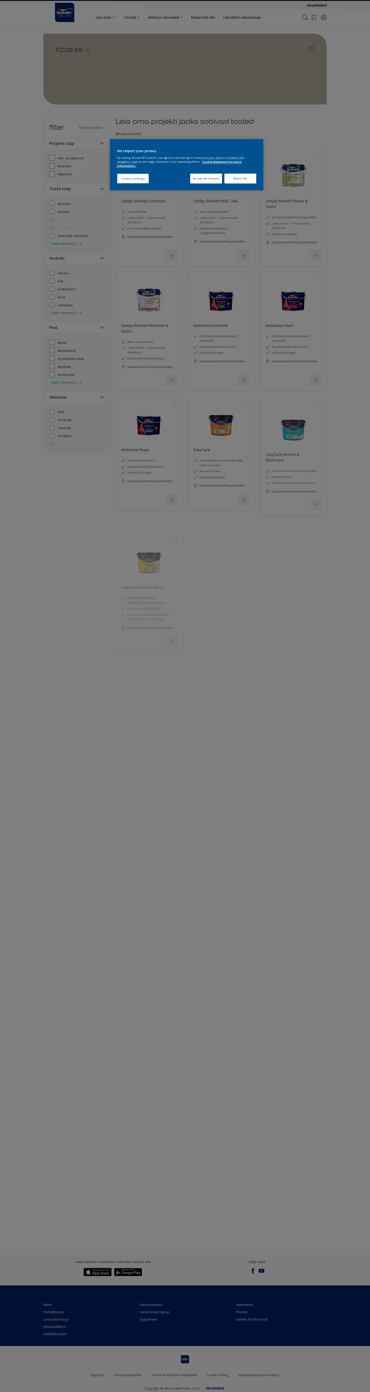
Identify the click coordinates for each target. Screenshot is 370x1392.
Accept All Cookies (206, 178)
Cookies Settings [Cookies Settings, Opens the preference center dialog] (133, 178)
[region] (186, 164)
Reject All (240, 178)
